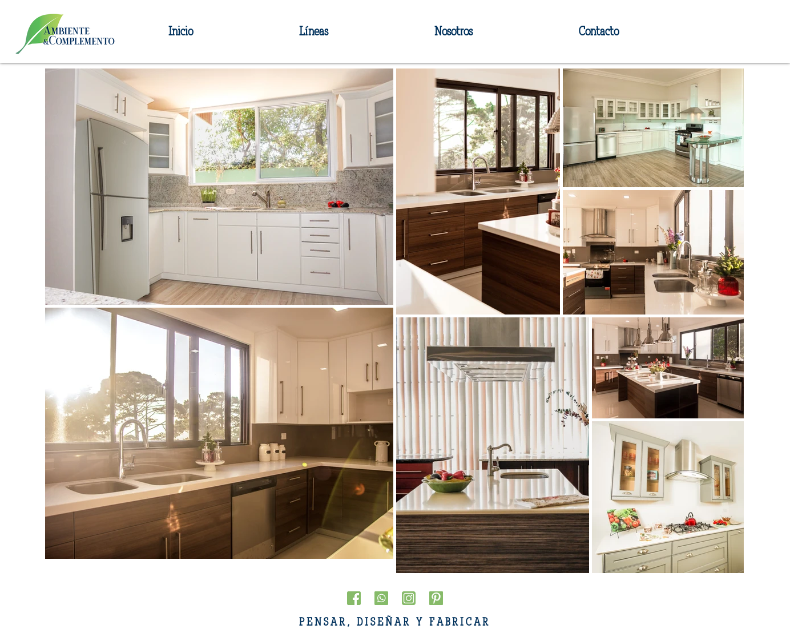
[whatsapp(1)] (381, 598)
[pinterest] (436, 598)
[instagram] (409, 598)
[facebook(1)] (354, 598)
